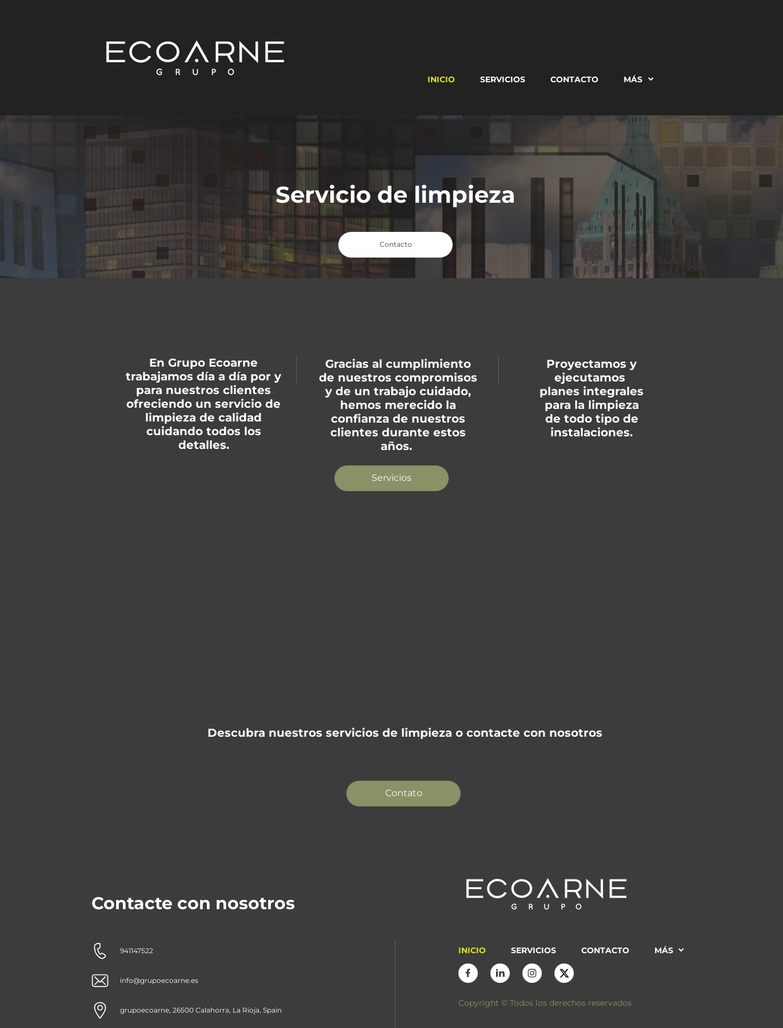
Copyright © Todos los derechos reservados (545, 1003)
